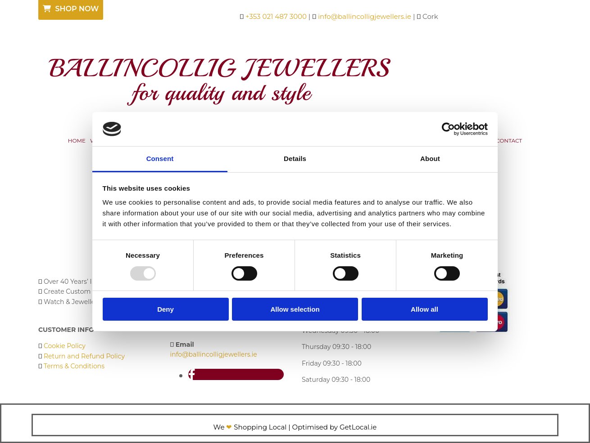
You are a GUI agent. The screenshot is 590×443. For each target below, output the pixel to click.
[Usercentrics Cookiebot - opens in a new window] (448, 129)
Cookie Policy (65, 346)
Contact (509, 140)
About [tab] (430, 158)
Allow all (424, 309)
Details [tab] (295, 158)
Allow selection (294, 309)
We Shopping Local (250, 427)
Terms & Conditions (74, 366)
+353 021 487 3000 (276, 16)
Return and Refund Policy (84, 356)
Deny (165, 309)
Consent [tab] (160, 158)
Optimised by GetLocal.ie (334, 427)
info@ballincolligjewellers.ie (364, 16)
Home (77, 140)
